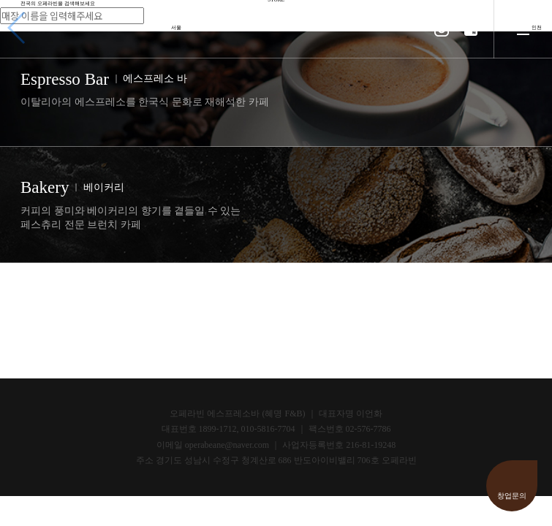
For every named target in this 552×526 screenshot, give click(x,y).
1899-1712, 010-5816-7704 (247, 429)
